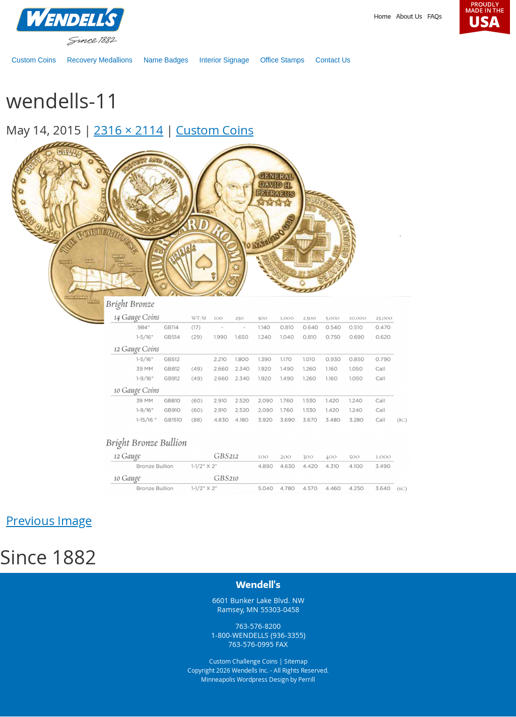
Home (382, 16)
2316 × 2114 (128, 130)
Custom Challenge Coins (243, 661)
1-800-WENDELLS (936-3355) (258, 635)
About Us (409, 16)
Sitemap (295, 661)
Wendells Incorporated (70, 26)
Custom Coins (34, 60)
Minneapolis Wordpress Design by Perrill (258, 679)
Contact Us (332, 60)
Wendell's (258, 584)
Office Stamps (282, 60)
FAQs (434, 16)
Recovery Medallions (100, 60)
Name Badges (166, 60)
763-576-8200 (258, 626)
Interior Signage (224, 60)
